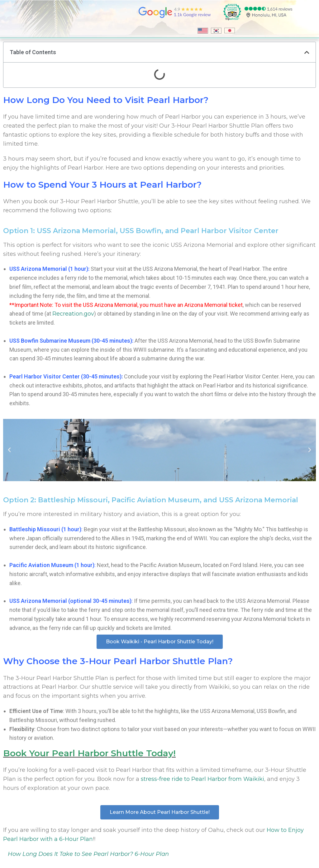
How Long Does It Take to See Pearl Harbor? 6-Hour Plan (88, 854)
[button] (306, 52)
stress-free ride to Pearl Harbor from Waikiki (202, 779)
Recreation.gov (73, 313)
